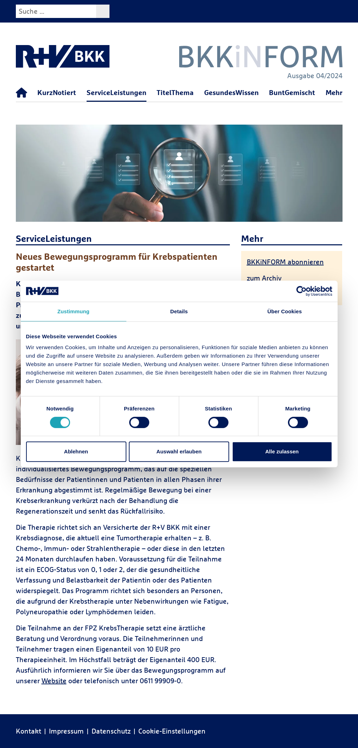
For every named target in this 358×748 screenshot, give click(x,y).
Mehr (334, 92)
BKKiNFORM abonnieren (285, 261)
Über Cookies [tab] (285, 311)
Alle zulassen (282, 451)
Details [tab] (179, 311)
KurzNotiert (56, 92)
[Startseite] (21, 93)
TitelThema (175, 92)
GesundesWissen (231, 92)
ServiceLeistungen (116, 92)
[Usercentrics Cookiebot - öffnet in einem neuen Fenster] (301, 291)
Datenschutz (111, 731)
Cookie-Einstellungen (172, 731)
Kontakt (28, 731)
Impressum (66, 731)
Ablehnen (76, 451)
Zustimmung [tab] (73, 311)
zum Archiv (264, 278)
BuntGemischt (292, 92)
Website (54, 680)
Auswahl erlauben (178, 451)
